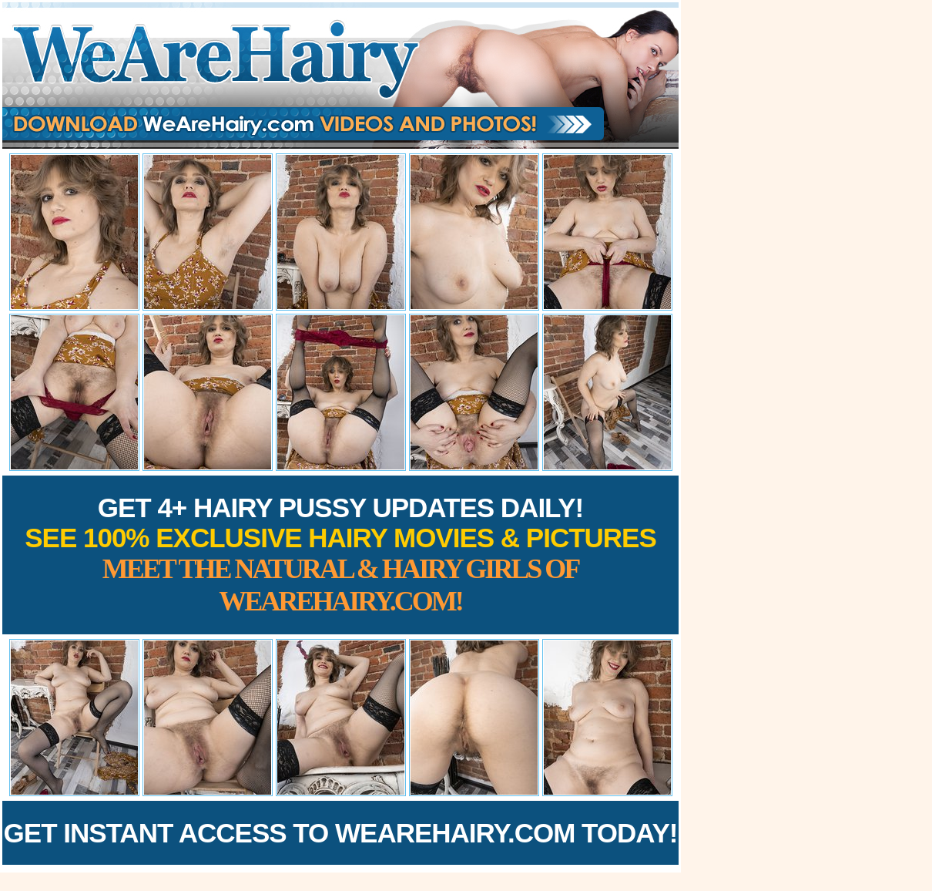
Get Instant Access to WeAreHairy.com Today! (341, 833)
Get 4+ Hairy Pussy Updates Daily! (340, 555)
